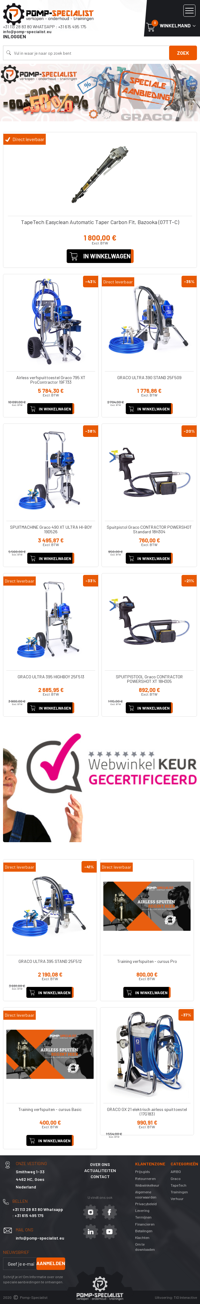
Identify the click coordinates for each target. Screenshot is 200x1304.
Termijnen (143, 1217)
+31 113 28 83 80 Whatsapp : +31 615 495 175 (44, 26)
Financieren (145, 1224)
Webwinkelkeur (147, 1185)
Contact (100, 1176)
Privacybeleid (146, 1204)
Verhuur (177, 1198)
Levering (142, 1210)
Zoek (183, 53)
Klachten (142, 1237)
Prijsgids (142, 1171)
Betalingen (143, 1231)
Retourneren (145, 1178)
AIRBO (176, 1171)
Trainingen (179, 1192)
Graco (176, 1178)
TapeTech (178, 1185)
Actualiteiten (100, 1170)
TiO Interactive (185, 1297)
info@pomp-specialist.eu (27, 31)
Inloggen (14, 36)
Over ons (100, 1164)
